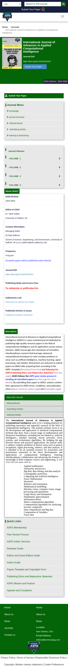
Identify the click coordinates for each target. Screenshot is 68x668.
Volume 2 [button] (15, 167)
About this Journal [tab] (15, 397)
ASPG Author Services (18, 541)
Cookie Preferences (54, 664)
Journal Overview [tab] (15, 117)
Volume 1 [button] (15, 158)
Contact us (9, 635)
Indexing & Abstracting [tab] (18, 135)
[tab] (33, 159)
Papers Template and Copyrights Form (26, 569)
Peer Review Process (18, 534)
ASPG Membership (17, 527)
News (7, 621)
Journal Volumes (16, 151)
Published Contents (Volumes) (18, 315)
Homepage (13, 111)
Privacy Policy (8, 657)
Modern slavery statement (29, 664)
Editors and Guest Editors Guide (23, 555)
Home (5, 27)
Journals (15, 27)
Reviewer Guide (15, 548)
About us (8, 614)
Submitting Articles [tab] (16, 129)
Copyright (9, 664)
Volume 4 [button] (15, 185)
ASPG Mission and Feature (21, 583)
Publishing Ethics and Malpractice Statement (29, 576)
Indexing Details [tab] (14, 415)
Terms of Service (25, 657)
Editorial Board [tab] (15, 123)
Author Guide (13, 562)
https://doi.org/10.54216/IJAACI (37, 61)
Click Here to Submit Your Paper (19, 302)
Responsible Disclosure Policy (50, 657)
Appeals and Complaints (19, 590)
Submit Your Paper (30, 9)
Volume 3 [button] (15, 176)
